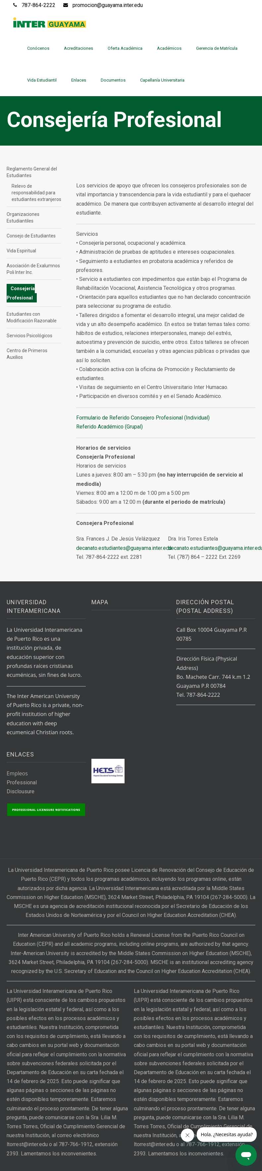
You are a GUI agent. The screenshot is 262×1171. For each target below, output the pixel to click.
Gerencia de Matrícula (216, 48)
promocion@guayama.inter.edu (108, 5)
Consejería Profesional (21, 293)
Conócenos (38, 48)
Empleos (17, 773)
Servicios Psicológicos (29, 335)
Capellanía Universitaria (162, 80)
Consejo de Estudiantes (31, 235)
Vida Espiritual (21, 250)
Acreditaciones (78, 48)
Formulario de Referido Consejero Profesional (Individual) (143, 418)
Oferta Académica (125, 48)
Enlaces (78, 80)
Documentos (113, 80)
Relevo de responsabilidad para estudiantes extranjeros (36, 192)
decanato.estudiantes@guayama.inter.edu (124, 548)
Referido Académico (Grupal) (109, 426)
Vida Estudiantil (42, 80)
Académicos (169, 48)
